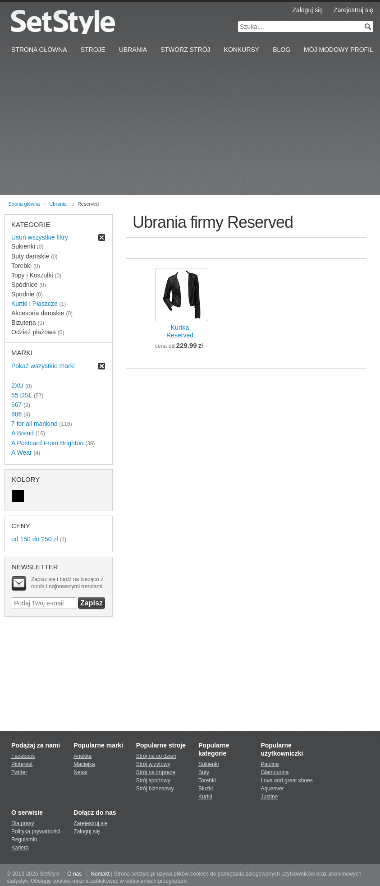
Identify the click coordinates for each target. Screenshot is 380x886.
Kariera (20, 847)
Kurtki (205, 797)
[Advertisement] (190, 127)
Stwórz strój (185, 49)
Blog (281, 49)
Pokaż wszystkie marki (43, 365)
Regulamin (24, 839)
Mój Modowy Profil (338, 49)
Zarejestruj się (353, 10)
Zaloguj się (307, 10)
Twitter (19, 772)
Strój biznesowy (155, 788)
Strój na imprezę (155, 772)
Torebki (207, 780)
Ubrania (133, 49)
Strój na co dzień (156, 756)
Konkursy (242, 49)
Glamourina (274, 772)
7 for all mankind (34, 423)
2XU (17, 385)
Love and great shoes (286, 780)
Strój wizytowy (153, 764)
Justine (269, 797)
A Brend (22, 433)
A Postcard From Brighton (47, 443)
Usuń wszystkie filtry (39, 237)
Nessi (80, 772)
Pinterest (21, 764)
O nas (74, 874)
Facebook (23, 756)
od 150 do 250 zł (34, 539)
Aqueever (272, 788)
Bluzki (205, 788)
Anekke (82, 756)
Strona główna (24, 204)
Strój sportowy (153, 780)
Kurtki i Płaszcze (34, 303)
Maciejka (84, 764)
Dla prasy (22, 823)
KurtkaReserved (179, 331)
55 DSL (21, 395)
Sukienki (208, 764)
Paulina (270, 764)
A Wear (21, 452)
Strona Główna (39, 49)
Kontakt (100, 874)
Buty (203, 772)
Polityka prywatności (35, 831)
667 (16, 404)
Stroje (93, 49)
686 (16, 414)
